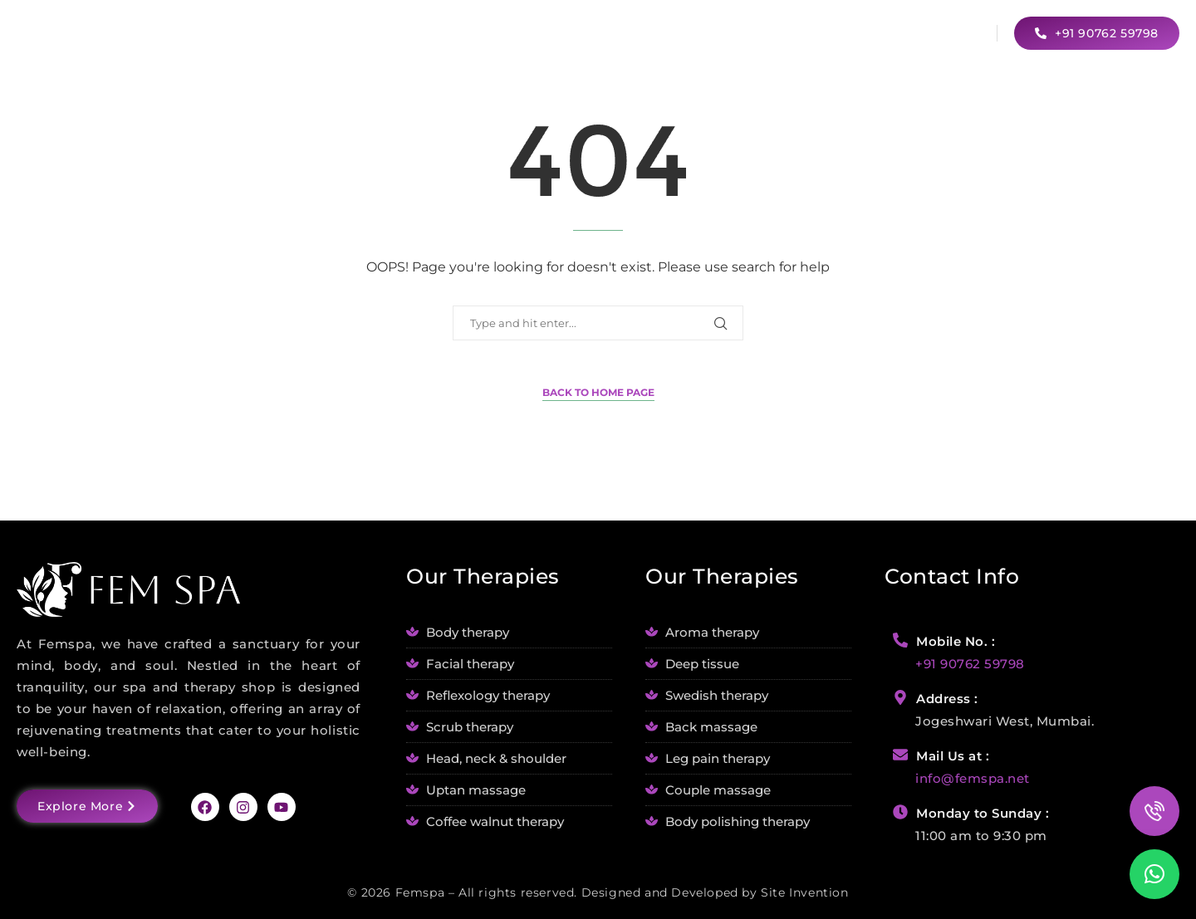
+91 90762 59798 (970, 664)
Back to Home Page (598, 392)
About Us (650, 32)
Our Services (752, 32)
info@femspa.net (972, 778)
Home (574, 32)
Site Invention (804, 892)
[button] (1154, 874)
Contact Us (940, 32)
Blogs (854, 32)
